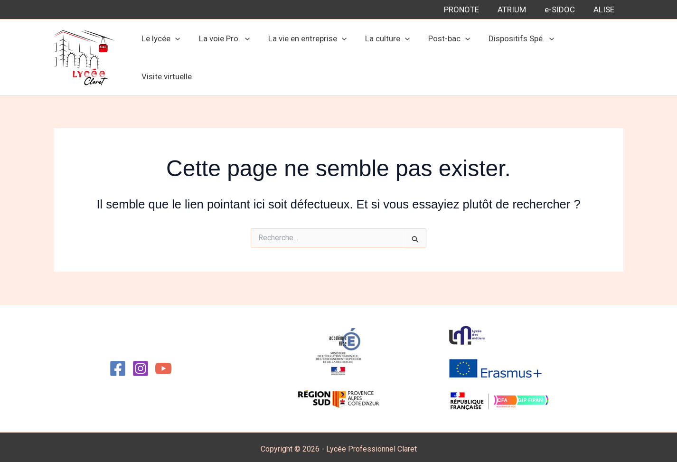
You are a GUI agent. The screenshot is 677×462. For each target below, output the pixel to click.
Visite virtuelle (590, 55)
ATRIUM (517, 9)
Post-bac (446, 56)
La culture (386, 56)
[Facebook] (117, 364)
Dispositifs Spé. (516, 56)
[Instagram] (140, 364)
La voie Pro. (228, 56)
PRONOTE (469, 9)
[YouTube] (163, 364)
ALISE (604, 9)
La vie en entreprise (309, 56)
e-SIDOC (563, 9)
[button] (182, 56)
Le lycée (167, 56)
